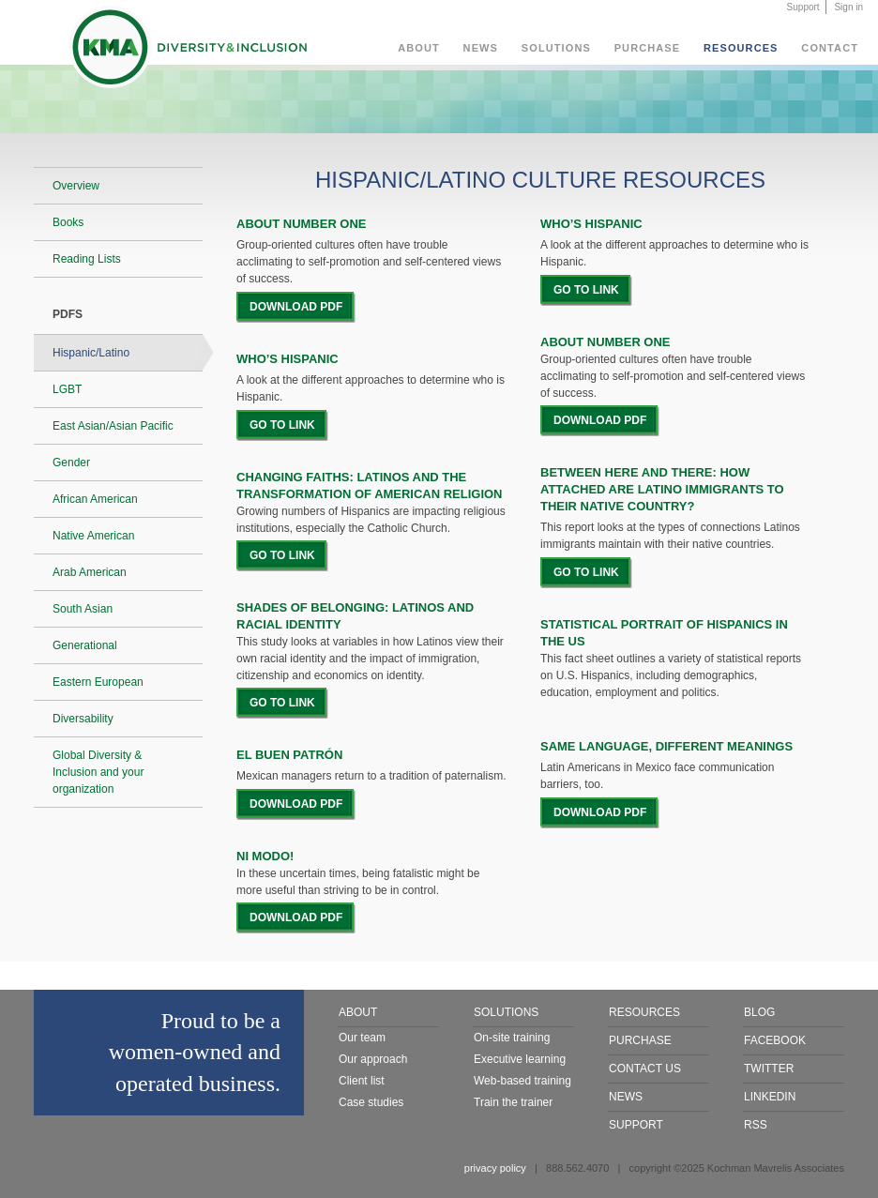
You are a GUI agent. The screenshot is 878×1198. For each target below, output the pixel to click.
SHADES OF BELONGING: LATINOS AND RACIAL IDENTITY (355, 615)
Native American (93, 535)
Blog (759, 1012)
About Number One (301, 224)
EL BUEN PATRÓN (289, 755)
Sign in (848, 7)
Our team (362, 1037)
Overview (76, 185)
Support (803, 7)
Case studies (371, 1102)
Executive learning (520, 1059)
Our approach (373, 1059)
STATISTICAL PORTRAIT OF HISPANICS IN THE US (664, 632)
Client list (362, 1080)
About (419, 47)
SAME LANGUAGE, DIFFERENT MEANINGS (666, 746)
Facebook (775, 1040)
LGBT (67, 389)
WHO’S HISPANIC (287, 359)
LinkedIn (769, 1096)
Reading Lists (87, 258)
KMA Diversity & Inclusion (187, 50)
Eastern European (98, 682)
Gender (71, 462)
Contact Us (645, 1068)
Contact (829, 47)
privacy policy (495, 1168)
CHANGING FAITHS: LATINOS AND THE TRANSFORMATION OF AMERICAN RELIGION (369, 485)
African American (95, 499)
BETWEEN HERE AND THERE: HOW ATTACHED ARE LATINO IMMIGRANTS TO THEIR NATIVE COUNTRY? (662, 489)
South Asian (83, 608)
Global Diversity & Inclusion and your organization (98, 772)
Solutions (556, 47)
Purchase (647, 47)
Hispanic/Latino (91, 352)
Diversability (83, 718)
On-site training (512, 1037)
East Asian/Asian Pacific (113, 425)
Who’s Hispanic (591, 224)
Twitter (769, 1068)
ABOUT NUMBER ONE (605, 342)
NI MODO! (265, 856)
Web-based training (522, 1080)
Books (68, 222)
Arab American (90, 572)
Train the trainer (513, 1102)
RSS (755, 1124)
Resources (741, 47)
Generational (85, 645)
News (480, 47)
